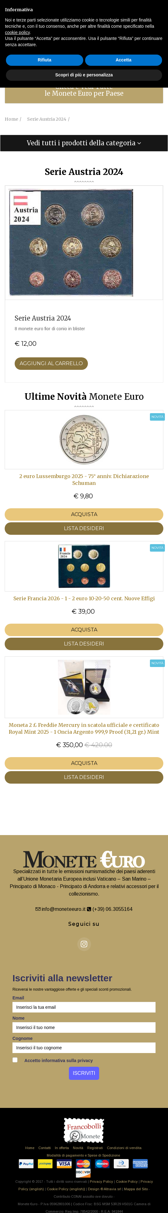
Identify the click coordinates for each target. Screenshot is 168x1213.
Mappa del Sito (136, 1189)
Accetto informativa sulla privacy (52, 1060)
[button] (84, 143)
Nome (18, 1018)
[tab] (84, 90)
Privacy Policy (101, 1181)
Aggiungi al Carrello (51, 363)
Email (18, 997)
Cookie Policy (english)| (66, 1189)
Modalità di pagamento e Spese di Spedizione (83, 1155)
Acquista (84, 514)
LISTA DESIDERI (84, 528)
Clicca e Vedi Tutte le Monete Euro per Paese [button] (84, 90)
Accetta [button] (124, 59)
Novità (78, 1148)
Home (29, 1148)
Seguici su (84, 924)
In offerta (62, 1148)
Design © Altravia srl (104, 1189)
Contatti (44, 1148)
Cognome (22, 1038)
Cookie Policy (127, 1181)
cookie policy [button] (17, 32)
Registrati (95, 1148)
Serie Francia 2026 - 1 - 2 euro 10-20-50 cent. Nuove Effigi (84, 598)
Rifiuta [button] (44, 59)
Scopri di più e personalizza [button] (84, 74)
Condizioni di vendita (124, 1148)
